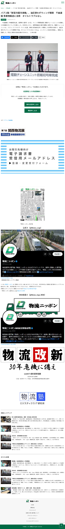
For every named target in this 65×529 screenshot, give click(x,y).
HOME (32, 504)
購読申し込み (32, 111)
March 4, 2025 (21, 291)
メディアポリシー (33, 518)
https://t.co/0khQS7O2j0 (29, 288)
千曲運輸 (10, 120)
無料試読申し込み (32, 104)
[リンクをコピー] (25, 37)
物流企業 (8, 8)
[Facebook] (5, 37)
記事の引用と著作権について (32, 513)
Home (2, 8)
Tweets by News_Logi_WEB (8, 344)
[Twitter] (14, 37)
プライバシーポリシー (32, 515)
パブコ (5, 120)
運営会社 (32, 507)
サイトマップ (32, 510)
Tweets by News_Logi (7, 278)
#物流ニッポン (9, 284)
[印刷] (34, 37)
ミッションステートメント (32, 521)
